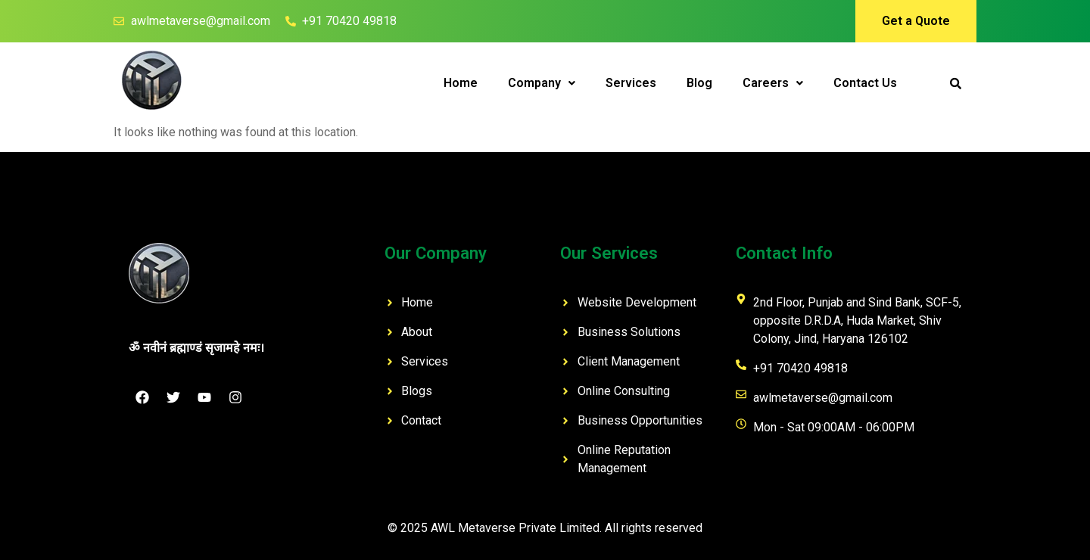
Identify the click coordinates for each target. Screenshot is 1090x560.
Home (461, 83)
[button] (541, 83)
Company (541, 83)
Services (631, 83)
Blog (699, 83)
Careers (773, 83)
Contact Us (865, 83)
